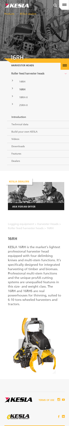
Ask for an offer (24, 206)
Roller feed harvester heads (27, 73)
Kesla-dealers (19, 181)
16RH (22, 89)
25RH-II (23, 105)
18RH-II (23, 97)
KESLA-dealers (28, 14)
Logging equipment (21, 224)
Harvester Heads (22, 65)
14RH (22, 82)
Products (9, 14)
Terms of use (46, 400)
